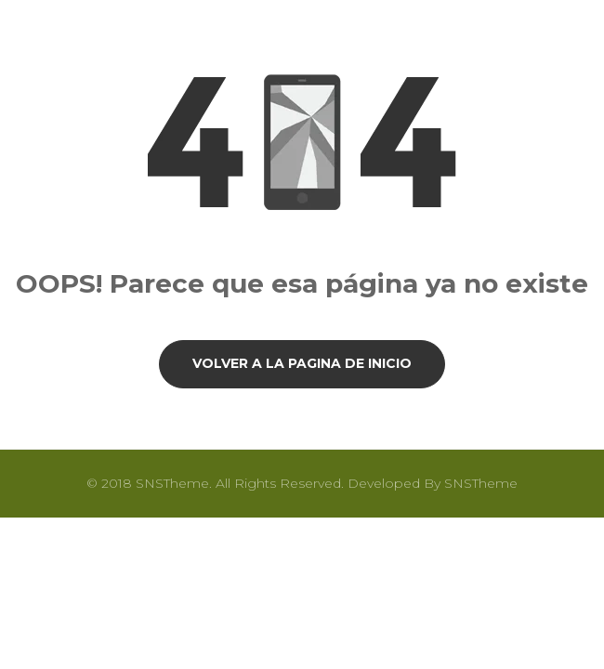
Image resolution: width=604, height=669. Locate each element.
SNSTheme (481, 483)
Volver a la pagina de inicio (302, 363)
